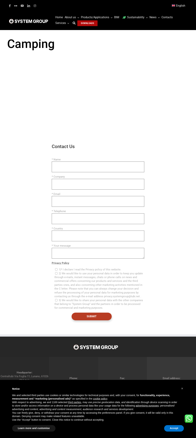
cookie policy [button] (100, 398)
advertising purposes (147, 405)
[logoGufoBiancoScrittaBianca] (28, 19)
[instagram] (35, 5)
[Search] (75, 23)
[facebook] (10, 5)
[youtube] (22, 5)
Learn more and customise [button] (34, 428)
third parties (74, 402)
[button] (182, 388)
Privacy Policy (60, 263)
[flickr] (15, 5)
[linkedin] (28, 5)
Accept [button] (174, 428)
